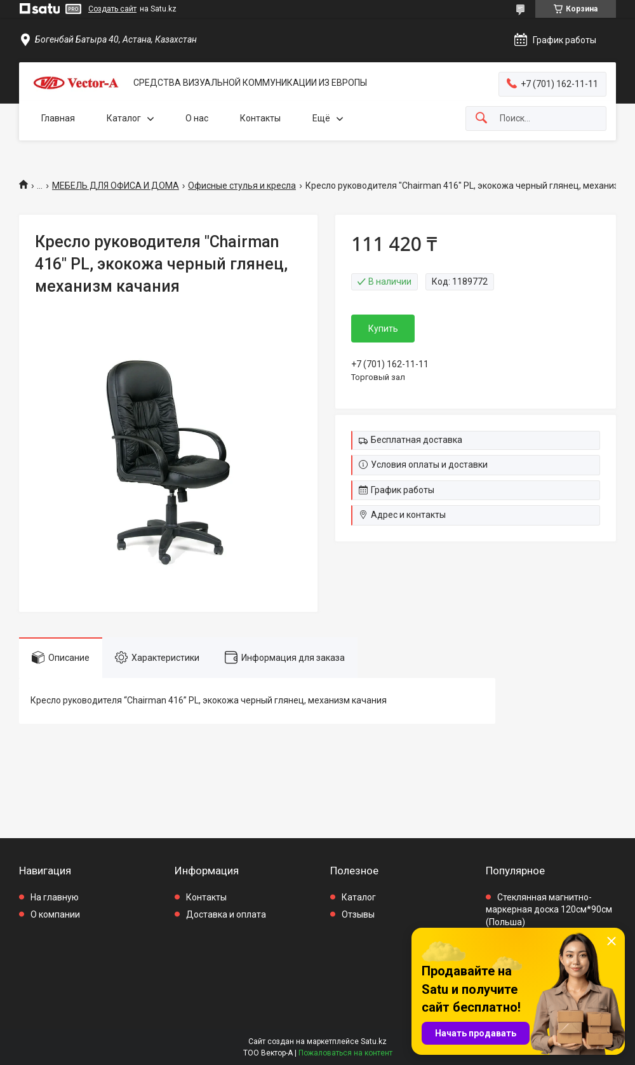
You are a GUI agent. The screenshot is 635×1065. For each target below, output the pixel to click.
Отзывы (358, 914)
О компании (55, 914)
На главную (54, 897)
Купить (383, 328)
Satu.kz (374, 1041)
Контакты (260, 118)
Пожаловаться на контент (345, 1052)
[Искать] (481, 118)
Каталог (124, 118)
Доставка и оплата (226, 914)
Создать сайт (112, 8)
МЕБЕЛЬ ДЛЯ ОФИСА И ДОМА (115, 185)
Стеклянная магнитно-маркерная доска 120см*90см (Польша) (549, 909)
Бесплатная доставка (416, 440)
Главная (58, 118)
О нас (196, 118)
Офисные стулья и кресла (242, 185)
